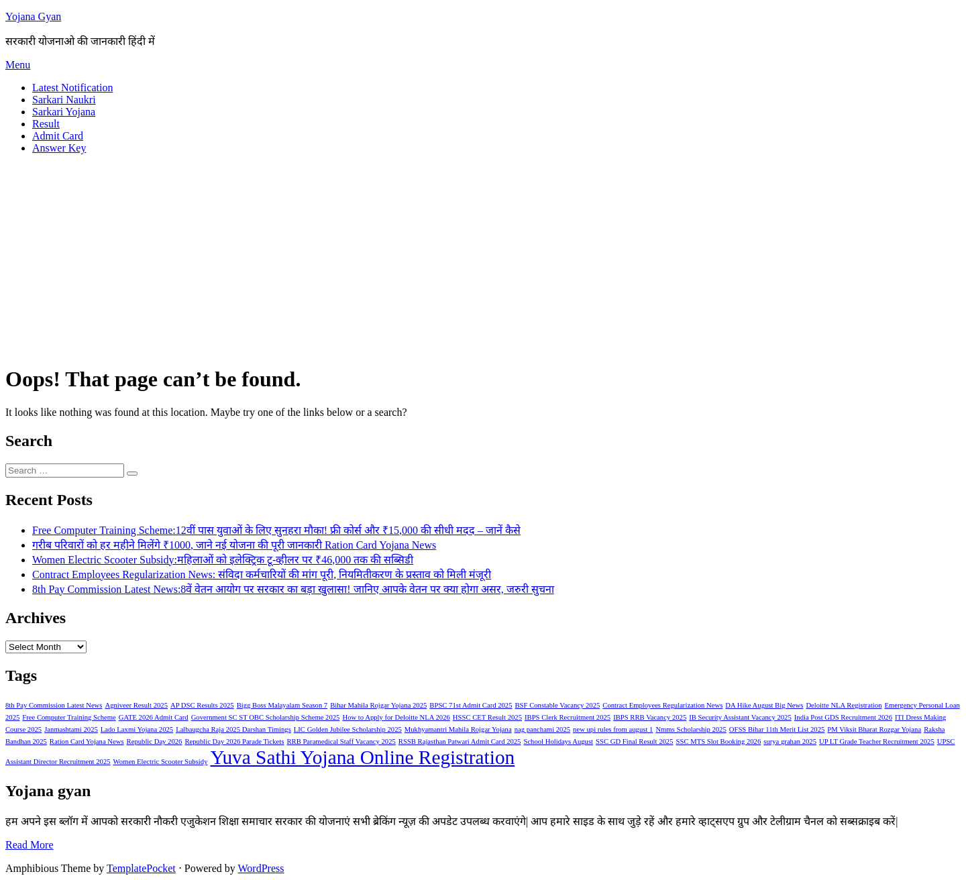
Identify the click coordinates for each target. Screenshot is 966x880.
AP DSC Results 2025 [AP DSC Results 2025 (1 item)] (202, 705)
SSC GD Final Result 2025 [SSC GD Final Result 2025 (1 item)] (634, 741)
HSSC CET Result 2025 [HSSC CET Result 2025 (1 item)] (487, 717)
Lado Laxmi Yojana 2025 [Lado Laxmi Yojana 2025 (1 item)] (137, 729)
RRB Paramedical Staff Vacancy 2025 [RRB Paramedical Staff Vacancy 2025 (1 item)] (340, 741)
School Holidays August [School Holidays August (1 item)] (558, 741)
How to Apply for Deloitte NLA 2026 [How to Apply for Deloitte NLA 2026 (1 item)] (395, 717)
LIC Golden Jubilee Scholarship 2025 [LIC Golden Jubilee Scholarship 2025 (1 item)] (348, 729)
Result (46, 123)
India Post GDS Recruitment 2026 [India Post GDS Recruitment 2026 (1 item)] (843, 717)
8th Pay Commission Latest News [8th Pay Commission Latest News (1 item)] (53, 705)
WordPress (261, 868)
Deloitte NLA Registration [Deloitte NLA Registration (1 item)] (843, 705)
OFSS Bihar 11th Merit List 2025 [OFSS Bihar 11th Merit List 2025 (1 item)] (777, 729)
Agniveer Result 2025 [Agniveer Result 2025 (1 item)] (136, 705)
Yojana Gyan (33, 16)
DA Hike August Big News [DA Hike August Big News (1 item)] (764, 705)
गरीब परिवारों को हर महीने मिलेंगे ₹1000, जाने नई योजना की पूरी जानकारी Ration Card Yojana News (234, 545)
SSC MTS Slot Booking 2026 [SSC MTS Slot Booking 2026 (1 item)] (718, 741)
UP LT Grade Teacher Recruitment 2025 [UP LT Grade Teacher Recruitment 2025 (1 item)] (876, 741)
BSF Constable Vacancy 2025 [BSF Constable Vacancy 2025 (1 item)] (557, 705)
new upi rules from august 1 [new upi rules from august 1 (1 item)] (613, 729)
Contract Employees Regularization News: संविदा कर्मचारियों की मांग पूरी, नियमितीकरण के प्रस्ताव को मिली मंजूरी (261, 574)
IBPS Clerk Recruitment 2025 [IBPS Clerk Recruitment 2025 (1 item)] (567, 717)
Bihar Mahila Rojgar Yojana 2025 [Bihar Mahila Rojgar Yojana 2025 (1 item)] (378, 705)
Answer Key (59, 148)
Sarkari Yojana (63, 111)
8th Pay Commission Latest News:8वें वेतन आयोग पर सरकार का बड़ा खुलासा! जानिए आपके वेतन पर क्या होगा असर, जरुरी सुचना (293, 589)
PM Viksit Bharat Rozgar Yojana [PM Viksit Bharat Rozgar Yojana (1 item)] (874, 729)
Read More (29, 844)
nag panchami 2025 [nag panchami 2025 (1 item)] (542, 729)
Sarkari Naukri (64, 99)
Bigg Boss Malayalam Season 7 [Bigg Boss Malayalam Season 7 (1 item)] (282, 705)
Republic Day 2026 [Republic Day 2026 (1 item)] (154, 741)
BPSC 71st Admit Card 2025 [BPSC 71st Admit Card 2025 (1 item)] (470, 705)
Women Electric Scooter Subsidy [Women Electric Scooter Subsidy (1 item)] (160, 761)
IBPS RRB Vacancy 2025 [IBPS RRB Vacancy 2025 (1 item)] (649, 717)
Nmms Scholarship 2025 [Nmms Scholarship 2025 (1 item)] (690, 729)
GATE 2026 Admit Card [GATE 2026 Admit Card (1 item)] (154, 717)
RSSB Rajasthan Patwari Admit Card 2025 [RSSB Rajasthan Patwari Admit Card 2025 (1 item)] (459, 741)
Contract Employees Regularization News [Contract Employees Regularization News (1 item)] (662, 705)
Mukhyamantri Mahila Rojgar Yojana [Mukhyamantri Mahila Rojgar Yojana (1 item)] (458, 729)
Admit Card (57, 136)
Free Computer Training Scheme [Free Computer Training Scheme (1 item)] (68, 717)
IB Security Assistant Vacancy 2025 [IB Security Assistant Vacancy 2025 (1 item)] (740, 717)
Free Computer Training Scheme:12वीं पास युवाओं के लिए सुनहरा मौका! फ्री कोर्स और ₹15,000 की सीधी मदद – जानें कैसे (276, 530)
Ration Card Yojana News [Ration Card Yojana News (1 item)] (87, 741)
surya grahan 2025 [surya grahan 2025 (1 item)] (789, 741)
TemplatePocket (141, 868)
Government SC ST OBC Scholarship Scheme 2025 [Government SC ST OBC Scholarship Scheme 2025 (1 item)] (265, 717)
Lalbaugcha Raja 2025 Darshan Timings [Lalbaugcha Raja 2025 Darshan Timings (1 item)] (233, 729)
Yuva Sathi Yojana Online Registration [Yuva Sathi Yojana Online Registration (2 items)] (362, 757)
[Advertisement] (482, 259)
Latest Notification (72, 87)
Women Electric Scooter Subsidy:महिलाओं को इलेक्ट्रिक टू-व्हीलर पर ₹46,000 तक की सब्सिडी (222, 559)
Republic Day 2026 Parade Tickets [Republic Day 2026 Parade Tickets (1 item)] (234, 741)
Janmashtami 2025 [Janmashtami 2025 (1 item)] (71, 729)
